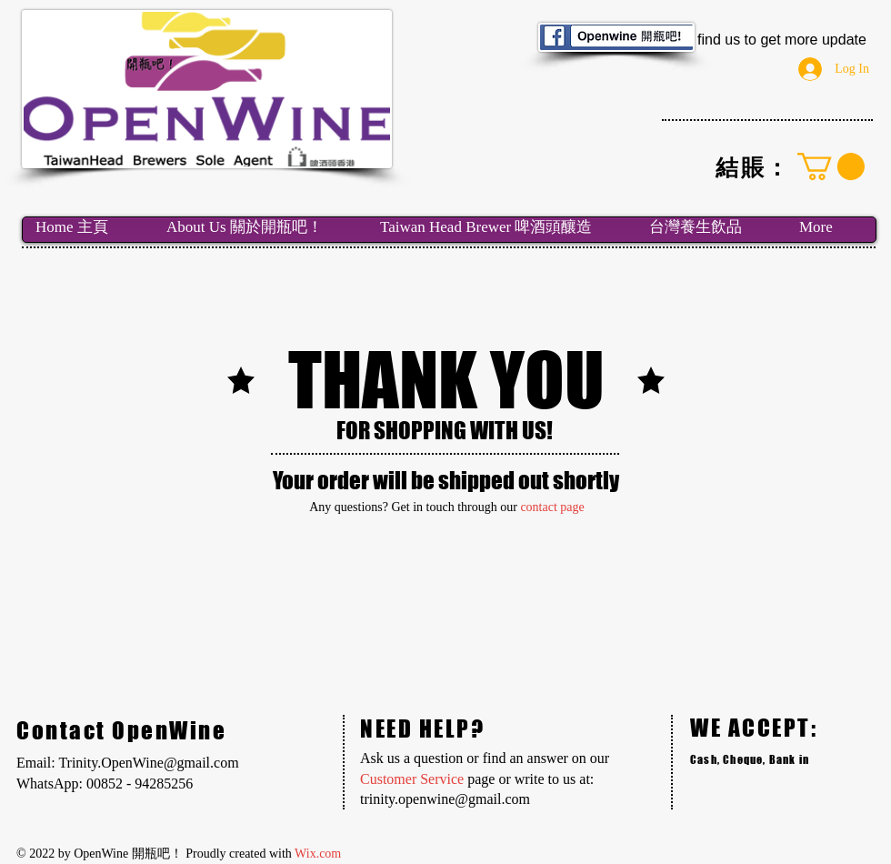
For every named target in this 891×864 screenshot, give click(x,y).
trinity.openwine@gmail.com (445, 799)
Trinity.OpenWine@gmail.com (148, 762)
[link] (831, 166)
